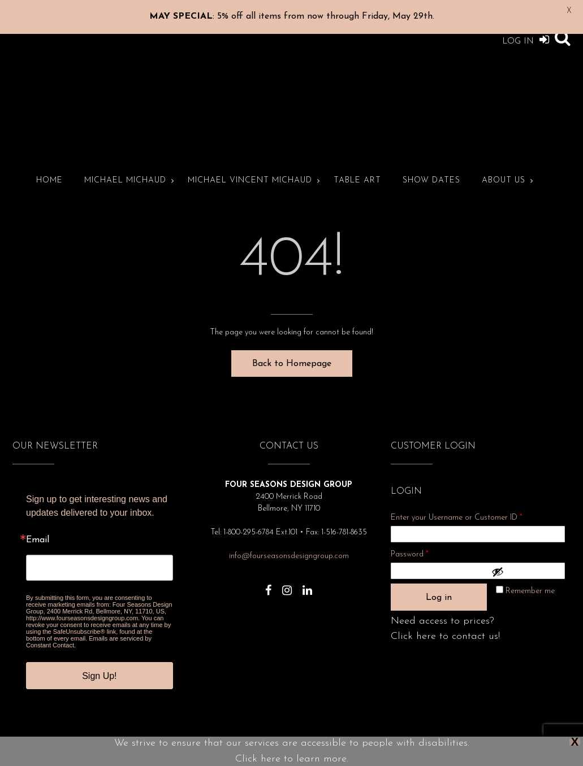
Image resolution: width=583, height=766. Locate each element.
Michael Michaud (125, 167)
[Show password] (525, 558)
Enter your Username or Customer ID (456, 504)
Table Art (357, 167)
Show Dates (431, 167)
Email (37, 526)
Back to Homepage (291, 350)
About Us (503, 167)
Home (49, 167)
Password (425, 539)
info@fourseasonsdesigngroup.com (289, 542)
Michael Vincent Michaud (250, 167)
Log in (439, 584)
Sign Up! (99, 662)
